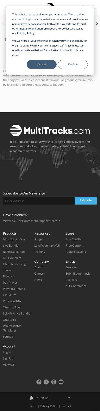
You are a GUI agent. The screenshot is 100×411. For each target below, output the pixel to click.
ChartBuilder (11, 307)
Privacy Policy (49, 406)
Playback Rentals (14, 288)
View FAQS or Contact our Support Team (32, 220)
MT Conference (76, 286)
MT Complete (12, 258)
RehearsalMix (12, 301)
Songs (38, 239)
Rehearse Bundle (14, 251)
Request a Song (76, 251)
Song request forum (72, 80)
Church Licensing (14, 264)
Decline (73, 64)
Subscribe (86, 200)
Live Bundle (10, 245)
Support (58, 84)
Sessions (71, 267)
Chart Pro (9, 319)
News (38, 279)
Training (39, 251)
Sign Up (8, 358)
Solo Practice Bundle (16, 313)
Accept (41, 64)
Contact (66, 406)
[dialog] (50, 40)
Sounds (8, 336)
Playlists (71, 279)
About (38, 267)
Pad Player (10, 282)
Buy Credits (73, 239)
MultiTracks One (14, 239)
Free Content (75, 245)
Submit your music (78, 273)
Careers (39, 273)
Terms (32, 406)
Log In (7, 352)
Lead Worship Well (47, 245)
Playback (9, 276)
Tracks (7, 270)
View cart (9, 364)
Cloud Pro (9, 295)
